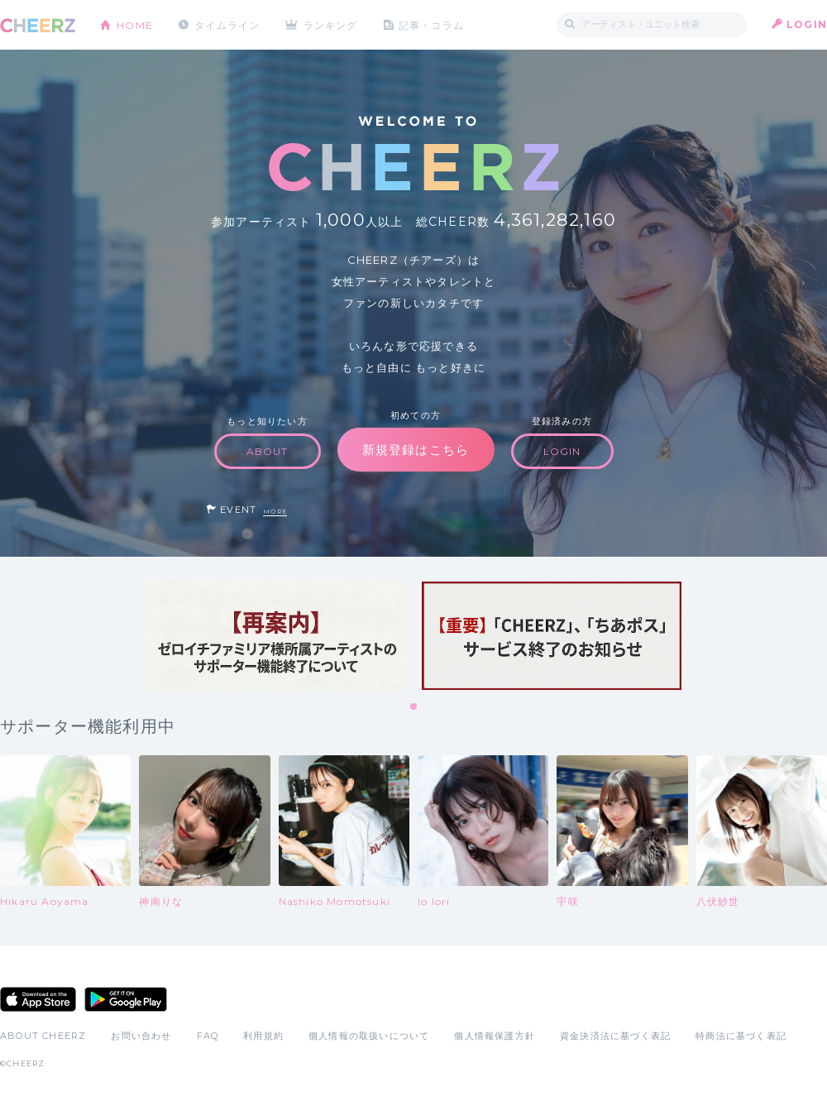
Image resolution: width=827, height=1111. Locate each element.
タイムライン (227, 24)
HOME (135, 24)
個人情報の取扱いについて (368, 1036)
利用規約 (263, 1036)
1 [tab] (414, 707)
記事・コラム (432, 24)
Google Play (125, 999)
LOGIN (806, 24)
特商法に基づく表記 (741, 1036)
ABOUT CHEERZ (43, 1036)
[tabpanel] (275, 636)
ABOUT (267, 451)
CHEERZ (37, 25)
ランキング (331, 24)
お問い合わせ (141, 1036)
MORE (275, 511)
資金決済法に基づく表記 (615, 1036)
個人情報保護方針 (494, 1036)
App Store (38, 999)
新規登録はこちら (416, 449)
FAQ (208, 1036)
